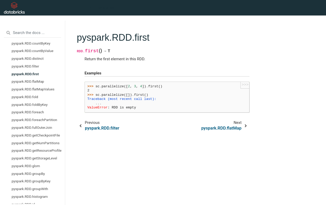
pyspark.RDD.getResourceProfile (37, 150)
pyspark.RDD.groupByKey (31, 181)
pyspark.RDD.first (25, 74)
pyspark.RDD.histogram (30, 196)
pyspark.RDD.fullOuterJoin (32, 127)
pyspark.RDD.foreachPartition (34, 120)
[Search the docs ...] (32, 33)
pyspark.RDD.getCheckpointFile (36, 135)
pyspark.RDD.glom (26, 166)
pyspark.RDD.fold (25, 97)
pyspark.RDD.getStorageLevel (34, 158)
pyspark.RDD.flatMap (28, 81)
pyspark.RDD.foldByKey (30, 104)
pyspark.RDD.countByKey (31, 43)
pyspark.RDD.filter (25, 66)
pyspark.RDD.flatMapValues (33, 89)
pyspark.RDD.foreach (28, 112)
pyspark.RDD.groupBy (28, 174)
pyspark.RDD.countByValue (32, 51)
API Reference (101, 7)
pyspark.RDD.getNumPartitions (36, 143)
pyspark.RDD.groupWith (30, 189)
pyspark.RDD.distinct (28, 58)
